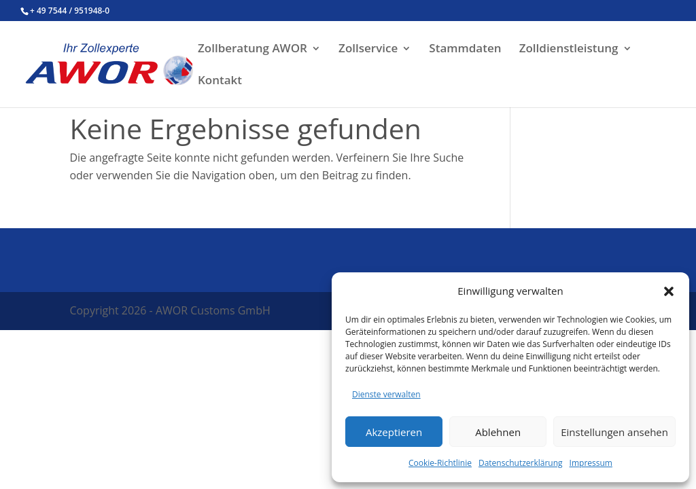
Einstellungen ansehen (614, 432)
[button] (669, 291)
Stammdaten (465, 49)
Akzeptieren (394, 432)
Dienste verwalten (386, 394)
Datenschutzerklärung (520, 463)
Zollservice (368, 49)
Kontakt (220, 81)
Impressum (591, 463)
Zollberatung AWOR (252, 49)
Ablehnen (498, 432)
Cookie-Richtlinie (440, 463)
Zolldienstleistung (569, 49)
